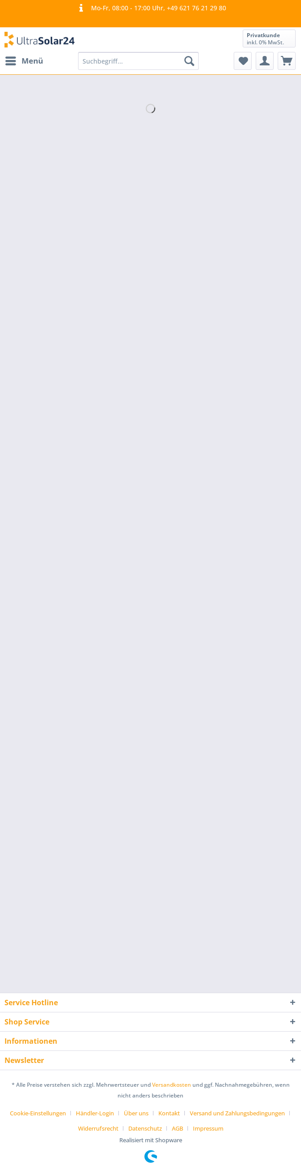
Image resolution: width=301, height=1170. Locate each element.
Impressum (208, 1128)
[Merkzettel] (243, 61)
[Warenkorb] (287, 61)
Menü (24, 60)
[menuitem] (24, 61)
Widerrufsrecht (98, 1128)
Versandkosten (171, 1085)
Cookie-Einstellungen (38, 1113)
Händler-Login (95, 1113)
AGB (177, 1128)
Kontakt (169, 1113)
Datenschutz (145, 1128)
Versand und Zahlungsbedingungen (237, 1113)
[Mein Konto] (265, 61)
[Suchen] (189, 61)
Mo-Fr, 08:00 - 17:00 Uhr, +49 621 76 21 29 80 (150, 8)
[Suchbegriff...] (138, 61)
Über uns (136, 1113)
